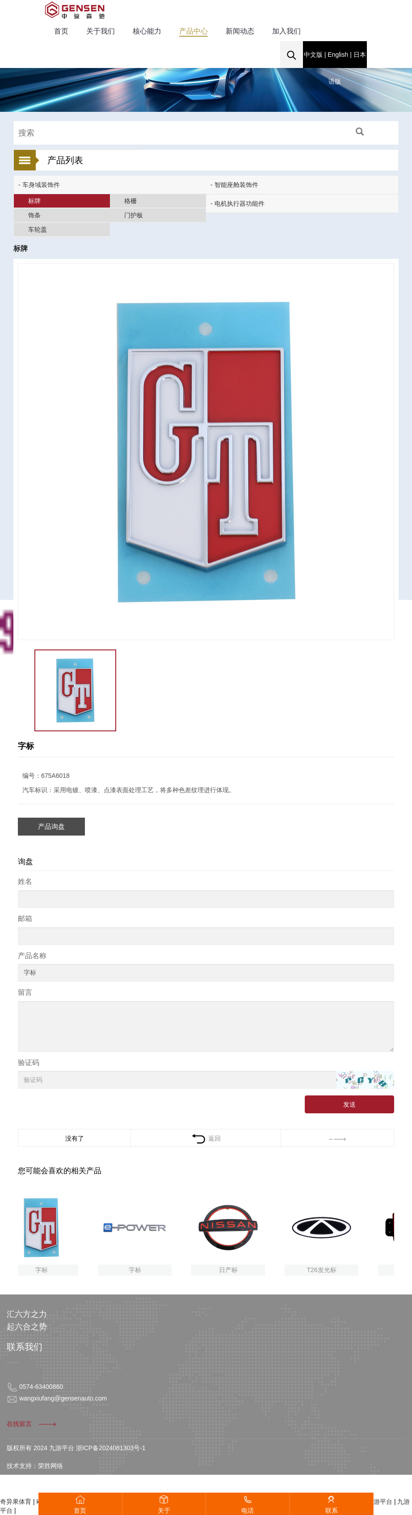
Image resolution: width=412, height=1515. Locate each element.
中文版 (313, 54)
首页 (61, 31)
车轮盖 (37, 229)
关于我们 (100, 31)
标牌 (34, 200)
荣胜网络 (50, 1465)
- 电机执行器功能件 (237, 203)
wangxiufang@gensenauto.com (63, 1398)
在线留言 (32, 1423)
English (338, 54)
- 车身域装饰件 (39, 184)
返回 (206, 1138)
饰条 (34, 215)
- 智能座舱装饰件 (234, 184)
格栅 (130, 200)
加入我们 (286, 31)
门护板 (133, 215)
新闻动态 (240, 31)
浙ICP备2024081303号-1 (111, 1447)
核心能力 (147, 31)
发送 (349, 1104)
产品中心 (193, 31)
